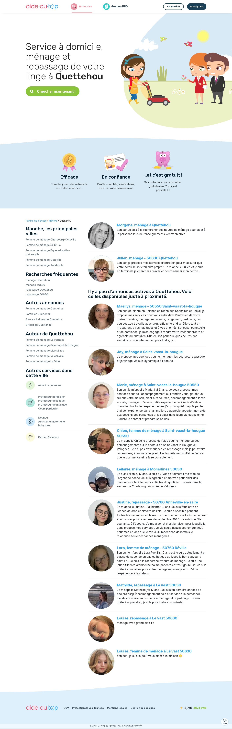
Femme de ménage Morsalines (45, 350)
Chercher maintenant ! (53, 91)
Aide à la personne (49, 385)
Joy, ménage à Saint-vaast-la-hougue (150, 352)
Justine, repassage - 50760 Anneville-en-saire (157, 502)
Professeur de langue (51, 400)
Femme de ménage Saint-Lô (43, 245)
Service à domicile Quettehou (44, 319)
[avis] (187, 708)
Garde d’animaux (48, 437)
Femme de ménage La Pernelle (45, 339)
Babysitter (44, 425)
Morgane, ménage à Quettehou (144, 225)
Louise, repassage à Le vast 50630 (147, 618)
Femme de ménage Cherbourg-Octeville (51, 239)
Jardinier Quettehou (38, 314)
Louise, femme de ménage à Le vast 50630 (154, 651)
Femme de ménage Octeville (44, 259)
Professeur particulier (51, 396)
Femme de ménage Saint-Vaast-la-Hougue (52, 345)
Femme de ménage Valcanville (45, 356)
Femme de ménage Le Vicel (43, 361)
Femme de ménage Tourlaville (44, 265)
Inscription (196, 6)
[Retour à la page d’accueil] (42, 7)
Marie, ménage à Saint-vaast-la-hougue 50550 (158, 385)
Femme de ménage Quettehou (45, 308)
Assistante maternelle (51, 421)
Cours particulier (48, 408)
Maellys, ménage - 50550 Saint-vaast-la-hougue (159, 306)
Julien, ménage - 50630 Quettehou (147, 258)
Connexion (173, 6)
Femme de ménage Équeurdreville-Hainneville (48, 252)
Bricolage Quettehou (39, 324)
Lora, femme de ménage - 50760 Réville (152, 548)
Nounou (43, 417)
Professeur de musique (52, 404)
